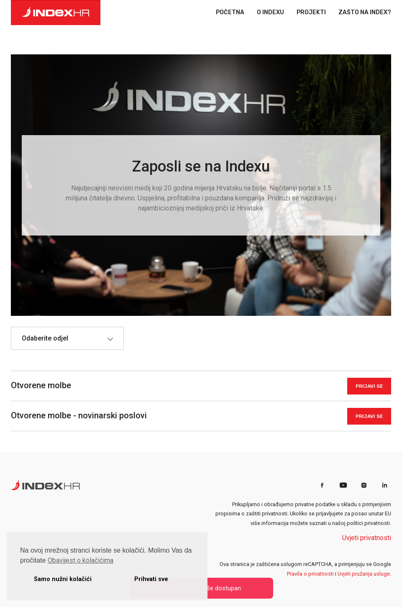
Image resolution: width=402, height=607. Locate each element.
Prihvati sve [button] (151, 579)
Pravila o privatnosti (310, 574)
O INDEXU (270, 12)
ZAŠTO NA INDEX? (364, 12)
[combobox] (67, 338)
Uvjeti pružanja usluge (364, 574)
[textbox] (49, 338)
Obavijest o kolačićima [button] (80, 560)
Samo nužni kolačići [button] (63, 579)
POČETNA (230, 12)
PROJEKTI (311, 12)
